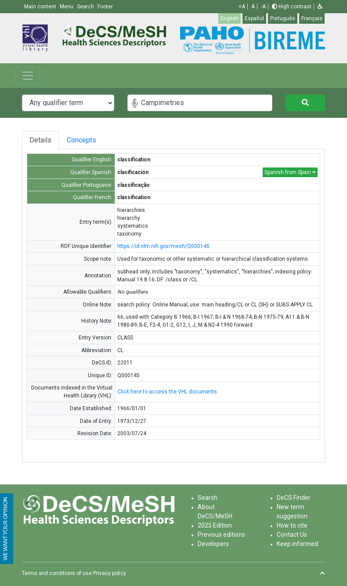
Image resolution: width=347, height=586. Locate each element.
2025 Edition (215, 525)
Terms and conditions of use (57, 573)
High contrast (291, 7)
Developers (213, 543)
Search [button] (86, 7)
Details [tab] (40, 140)
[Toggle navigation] (27, 75)
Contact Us (292, 534)
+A (242, 7)
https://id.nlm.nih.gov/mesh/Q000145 (163, 246)
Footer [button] (105, 7)
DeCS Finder (294, 497)
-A (263, 7)
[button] (320, 7)
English (229, 18)
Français (311, 18)
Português (282, 18)
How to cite (292, 525)
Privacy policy (109, 573)
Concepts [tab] (91, 140)
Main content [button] (41, 7)
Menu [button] (67, 7)
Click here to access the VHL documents (167, 392)
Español (254, 18)
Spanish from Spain (290, 172)
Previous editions (221, 534)
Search (207, 497)
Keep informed (297, 543)
